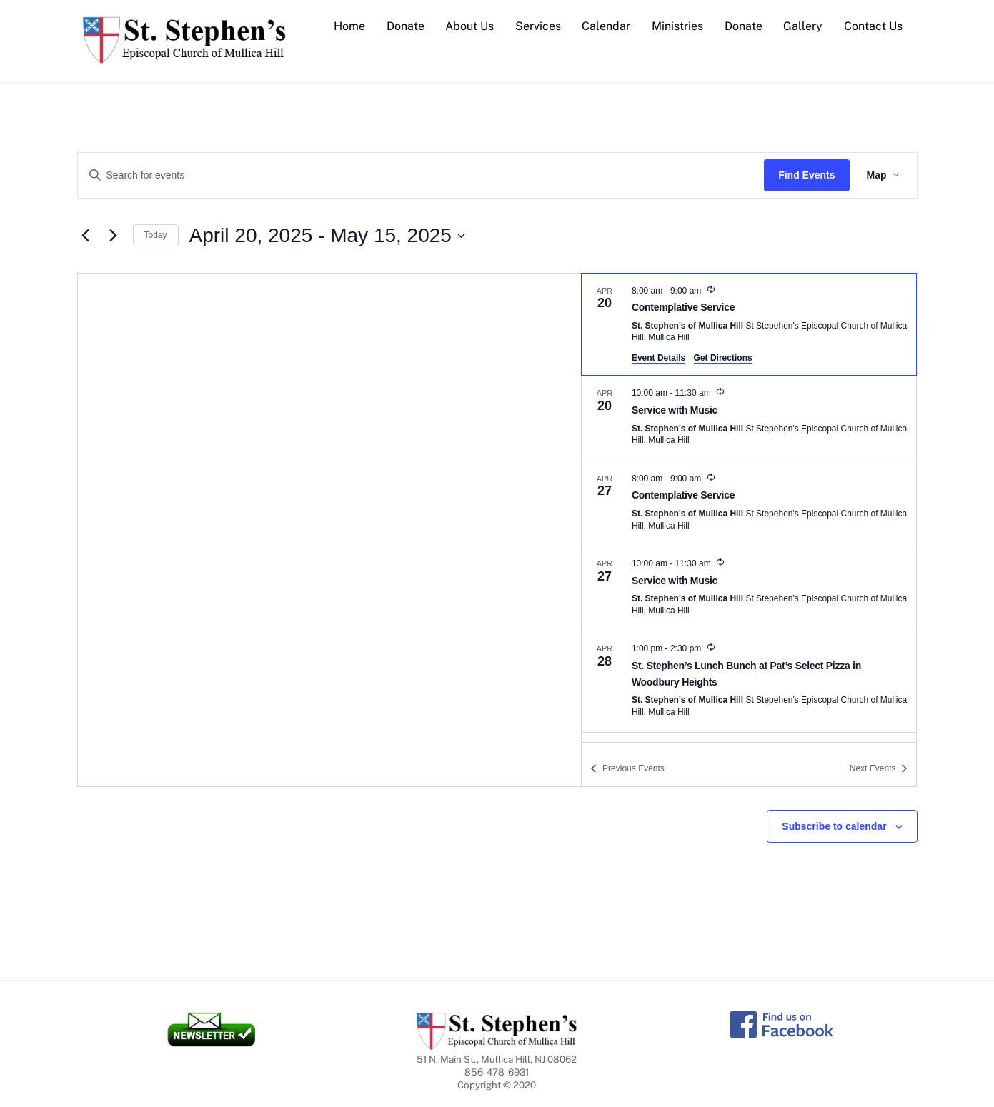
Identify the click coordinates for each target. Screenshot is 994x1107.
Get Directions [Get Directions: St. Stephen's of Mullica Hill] (723, 358)
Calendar (606, 26)
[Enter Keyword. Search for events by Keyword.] (421, 175)
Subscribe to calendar (834, 826)
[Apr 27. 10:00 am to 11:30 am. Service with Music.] (749, 588)
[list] (749, 508)
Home (349, 26)
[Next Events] (113, 235)
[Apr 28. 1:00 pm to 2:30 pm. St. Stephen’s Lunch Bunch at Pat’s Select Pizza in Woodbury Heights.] (749, 682)
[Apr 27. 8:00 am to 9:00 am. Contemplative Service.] (749, 503)
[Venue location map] (330, 530)
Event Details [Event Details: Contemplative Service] (658, 358)
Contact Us (873, 26)
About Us (469, 26)
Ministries (677, 26)
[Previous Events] (85, 235)
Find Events (806, 175)
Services (538, 26)
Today (155, 235)
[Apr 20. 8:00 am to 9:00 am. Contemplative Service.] (749, 324)
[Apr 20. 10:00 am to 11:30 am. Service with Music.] (749, 418)
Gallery (802, 26)
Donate (405, 26)
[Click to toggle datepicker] (327, 235)
